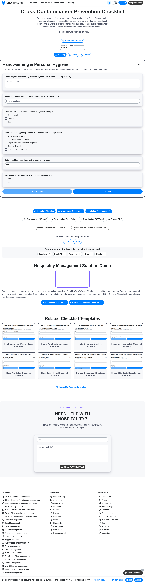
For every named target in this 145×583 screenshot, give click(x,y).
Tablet (73, 55)
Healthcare (56, 530)
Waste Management (11, 550)
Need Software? (132, 573)
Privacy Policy (99, 580)
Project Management (12, 520)
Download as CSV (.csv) (92, 219)
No (77, 242)
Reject (129, 580)
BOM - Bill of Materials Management (18, 513)
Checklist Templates (108, 516)
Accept (138, 580)
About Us (103, 526)
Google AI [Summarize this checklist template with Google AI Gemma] (45, 254)
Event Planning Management (15, 566)
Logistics (55, 510)
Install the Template (44, 211)
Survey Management (12, 573)
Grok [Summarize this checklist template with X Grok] (88, 254)
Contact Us (104, 497)
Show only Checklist (72, 41)
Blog (101, 523)
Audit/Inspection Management (15, 543)
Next (107, 192)
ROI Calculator (106, 503)
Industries (54, 493)
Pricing (71, 3)
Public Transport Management (15, 569)
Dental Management (11, 563)
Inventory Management (13, 536)
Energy (54, 513)
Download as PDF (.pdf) (35, 219)
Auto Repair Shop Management (16, 556)
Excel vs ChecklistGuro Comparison (53, 227)
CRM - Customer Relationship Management (21, 500)
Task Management (11, 523)
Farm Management (11, 546)
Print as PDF (115, 219)
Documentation (106, 513)
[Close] (142, 570)
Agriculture (56, 507)
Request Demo (135, 3)
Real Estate (56, 526)
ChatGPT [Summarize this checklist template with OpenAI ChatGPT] (59, 254)
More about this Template (70, 211)
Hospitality (56, 523)
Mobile (85, 55)
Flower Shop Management (14, 559)
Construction (57, 503)
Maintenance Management (14, 533)
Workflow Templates (108, 520)
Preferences (117, 580)
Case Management (11, 526)
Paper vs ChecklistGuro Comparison (91, 227)
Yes (68, 242)
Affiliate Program (106, 507)
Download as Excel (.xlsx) (63, 219)
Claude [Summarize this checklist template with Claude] (100, 254)
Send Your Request (72, 467)
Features (103, 510)
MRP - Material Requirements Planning (19, 510)
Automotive (56, 500)
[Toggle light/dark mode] (114, 2)
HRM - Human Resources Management (19, 516)
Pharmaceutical (58, 533)
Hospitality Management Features (86, 302)
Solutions (6, 493)
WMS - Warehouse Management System (20, 503)
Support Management (12, 540)
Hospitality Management (99, 211)
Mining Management (11, 553)
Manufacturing (57, 497)
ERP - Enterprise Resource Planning (18, 497)
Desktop (60, 55)
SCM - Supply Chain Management (17, 507)
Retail (54, 520)
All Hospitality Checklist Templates (72, 387)
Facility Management (12, 530)
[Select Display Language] (109, 3)
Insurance (55, 516)
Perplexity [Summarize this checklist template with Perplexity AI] (75, 254)
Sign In (123, 3)
